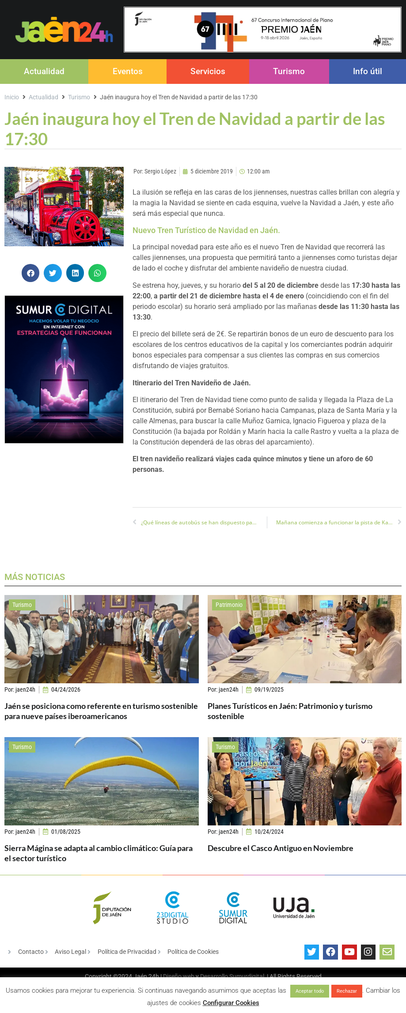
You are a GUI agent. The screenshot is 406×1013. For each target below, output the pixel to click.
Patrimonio (229, 604)
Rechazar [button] (347, 991)
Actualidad (44, 71)
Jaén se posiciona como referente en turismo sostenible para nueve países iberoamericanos (101, 711)
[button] (31, 273)
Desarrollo (214, 976)
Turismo (289, 71)
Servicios (207, 71)
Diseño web (178, 976)
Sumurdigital (246, 976)
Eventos (128, 71)
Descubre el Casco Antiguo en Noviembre (280, 848)
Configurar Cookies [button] (231, 1003)
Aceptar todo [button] (310, 991)
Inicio (11, 97)
